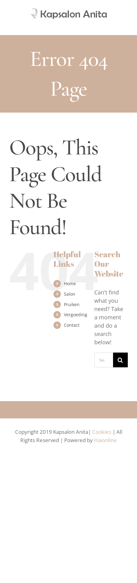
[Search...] (103, 360)
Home (70, 283)
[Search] (120, 360)
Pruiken (72, 304)
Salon (69, 294)
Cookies (101, 431)
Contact (72, 325)
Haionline (105, 440)
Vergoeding (75, 314)
